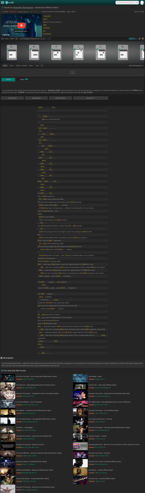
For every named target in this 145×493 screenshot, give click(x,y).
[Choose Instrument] (42, 65)
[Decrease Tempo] (2, 38)
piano (11, 65)
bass (37, 65)
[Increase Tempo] (16, 38)
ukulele (18, 65)
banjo (31, 65)
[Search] (137, 2)
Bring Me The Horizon (23, 7)
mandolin (24, 65)
